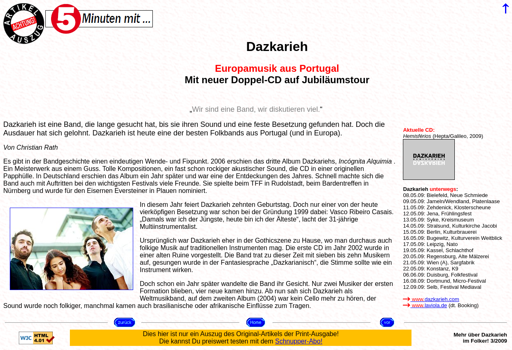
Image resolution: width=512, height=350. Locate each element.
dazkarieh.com (431, 299)
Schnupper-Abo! (298, 341)
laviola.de (425, 305)
